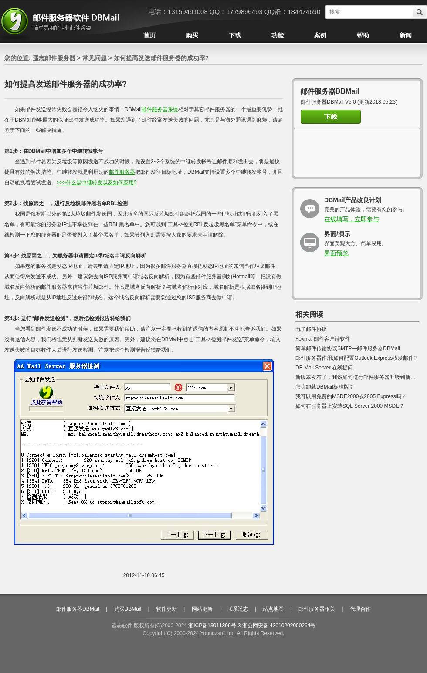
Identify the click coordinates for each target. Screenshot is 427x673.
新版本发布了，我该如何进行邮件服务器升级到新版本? (359, 377)
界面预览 (336, 253)
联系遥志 (237, 609)
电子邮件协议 (311, 329)
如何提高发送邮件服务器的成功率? (161, 57)
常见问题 (94, 57)
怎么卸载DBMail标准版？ (324, 387)
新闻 (406, 35)
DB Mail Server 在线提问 (324, 368)
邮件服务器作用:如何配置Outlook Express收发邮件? (356, 358)
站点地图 (273, 609)
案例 (320, 35)
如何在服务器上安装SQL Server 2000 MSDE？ (349, 406)
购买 (192, 35)
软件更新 (166, 609)
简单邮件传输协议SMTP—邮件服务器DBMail (347, 348)
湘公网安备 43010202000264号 (279, 625)
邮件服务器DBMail (77, 609)
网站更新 (202, 609)
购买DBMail (128, 609)
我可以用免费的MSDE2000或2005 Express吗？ (351, 396)
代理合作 (360, 609)
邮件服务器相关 (316, 609)
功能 (277, 35)
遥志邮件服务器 (54, 57)
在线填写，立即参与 (351, 219)
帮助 (363, 35)
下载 (235, 35)
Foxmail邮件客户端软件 (322, 339)
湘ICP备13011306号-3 (214, 625)
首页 (149, 35)
